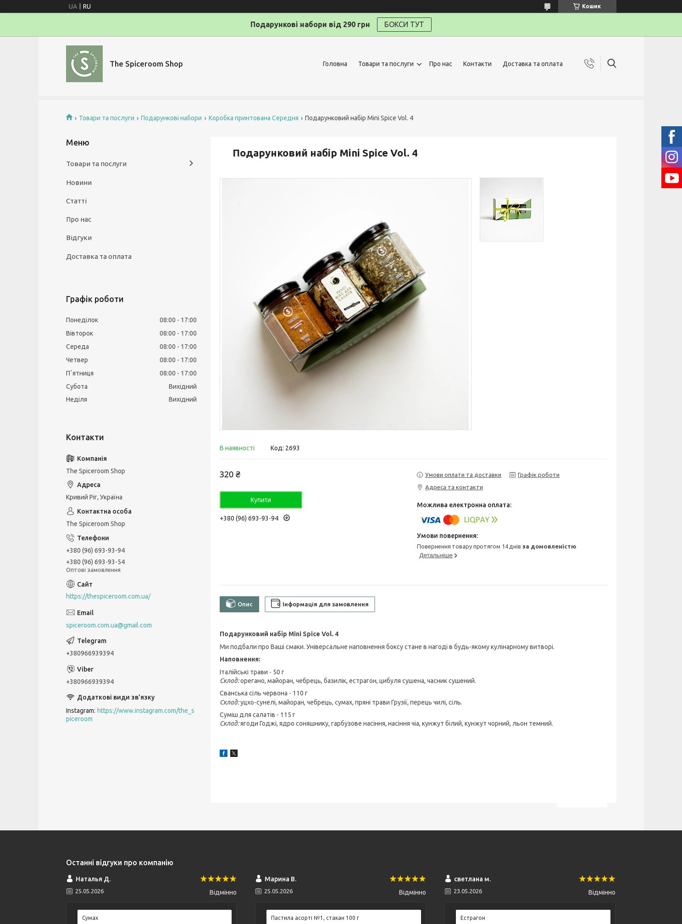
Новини (79, 182)
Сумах (90, 918)
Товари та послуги (386, 63)
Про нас (440, 63)
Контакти (477, 63)
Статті (76, 201)
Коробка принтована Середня (254, 118)
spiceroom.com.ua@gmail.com (109, 625)
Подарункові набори (171, 118)
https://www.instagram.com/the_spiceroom (130, 715)
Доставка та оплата (533, 63)
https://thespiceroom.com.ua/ (108, 596)
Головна (335, 63)
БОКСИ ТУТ (404, 24)
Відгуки (79, 237)
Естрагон (472, 918)
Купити (260, 500)
